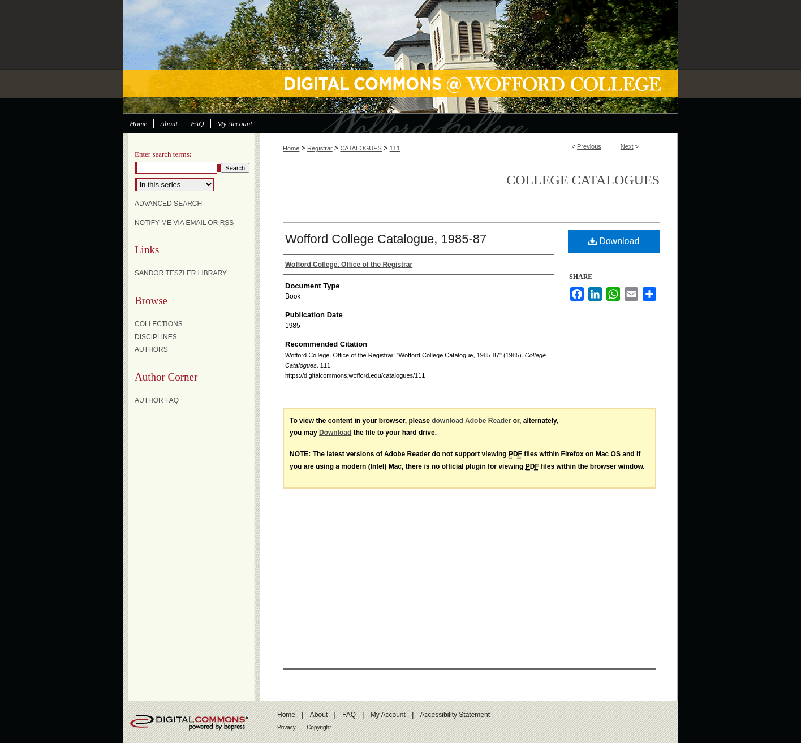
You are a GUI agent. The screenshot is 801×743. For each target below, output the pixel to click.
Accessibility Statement (455, 715)
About (319, 715)
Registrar (320, 148)
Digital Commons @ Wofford (400, 56)
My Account (388, 715)
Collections (159, 324)
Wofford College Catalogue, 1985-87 (385, 239)
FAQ (349, 715)
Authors (151, 349)
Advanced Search (168, 204)
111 (395, 148)
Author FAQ (157, 400)
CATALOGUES (361, 148)
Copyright (319, 727)
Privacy (286, 727)
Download (614, 241)
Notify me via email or (184, 223)
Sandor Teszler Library (181, 273)
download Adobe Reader (471, 421)
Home (291, 148)
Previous (589, 146)
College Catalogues (583, 179)
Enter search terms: (163, 154)
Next (627, 146)
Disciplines (156, 337)
